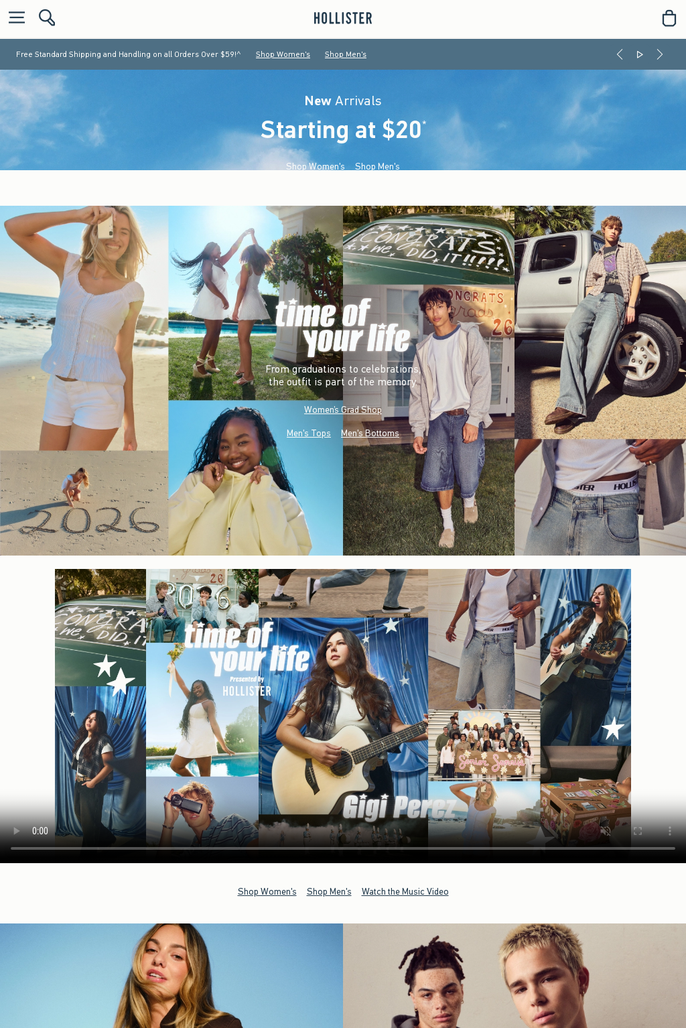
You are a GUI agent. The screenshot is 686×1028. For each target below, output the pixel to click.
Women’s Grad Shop (343, 409)
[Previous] (620, 54)
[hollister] (342, 18)
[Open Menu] (13, 18)
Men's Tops (309, 432)
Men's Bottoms (370, 432)
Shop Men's (345, 54)
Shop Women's (283, 54)
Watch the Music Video (405, 891)
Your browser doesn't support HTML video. (343, 716)
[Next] (660, 54)
